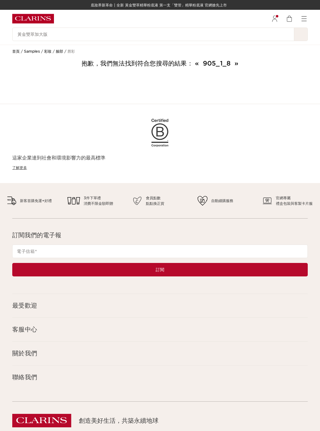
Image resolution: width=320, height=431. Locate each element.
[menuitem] (274, 18)
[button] (160, 305)
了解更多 (19, 167)
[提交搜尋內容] (301, 34)
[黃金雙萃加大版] (153, 34)
